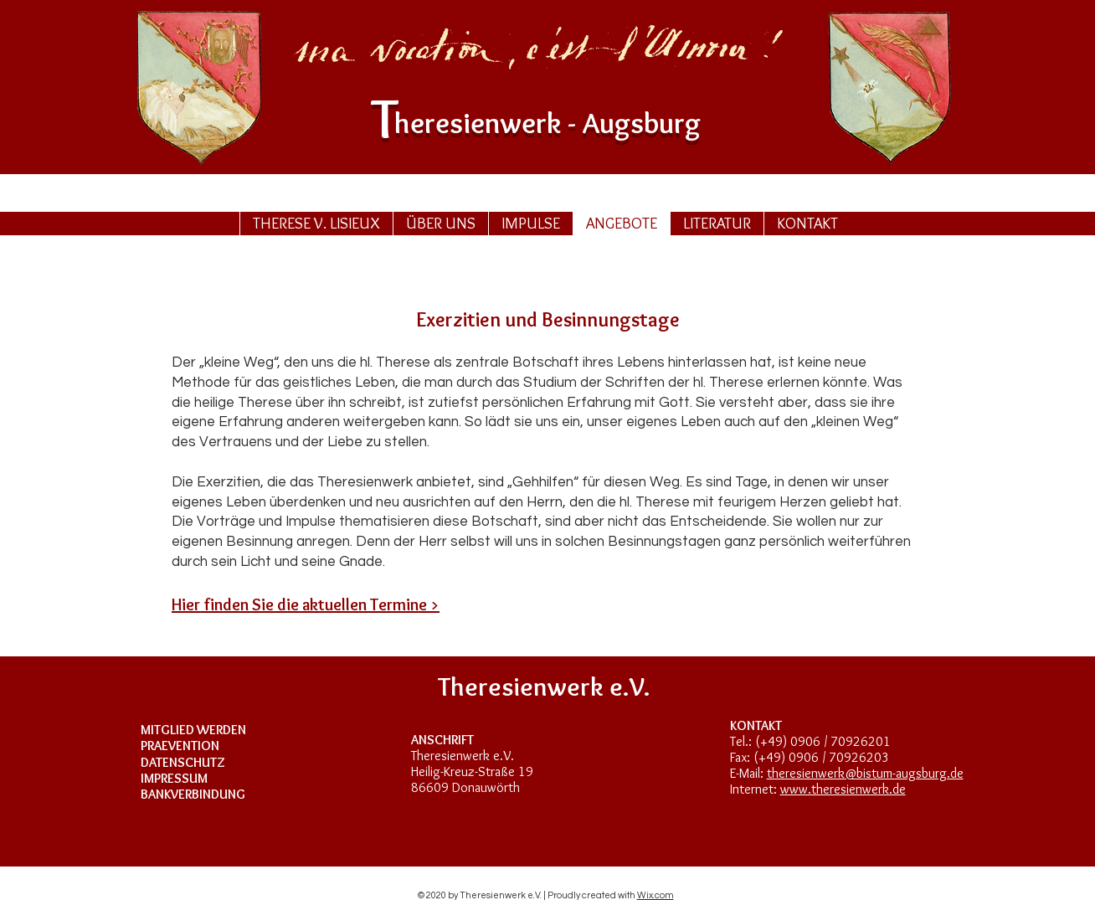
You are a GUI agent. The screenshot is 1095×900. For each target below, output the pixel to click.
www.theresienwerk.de (843, 789)
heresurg (547, 123)
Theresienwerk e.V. (462, 756)
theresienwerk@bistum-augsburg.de (865, 773)
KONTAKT (756, 725)
